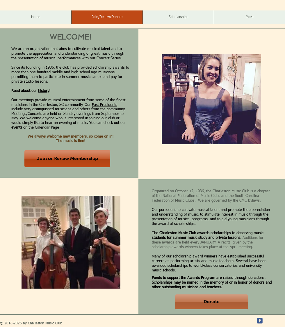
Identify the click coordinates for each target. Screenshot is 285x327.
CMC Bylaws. (250, 200)
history (43, 91)
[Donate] (211, 301)
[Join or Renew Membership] (67, 158)
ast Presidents (105, 105)
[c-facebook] (260, 321)
